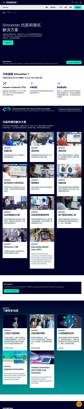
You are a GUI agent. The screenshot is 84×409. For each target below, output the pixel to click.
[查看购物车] (76, 2)
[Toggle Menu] (4, 2)
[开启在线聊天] (79, 404)
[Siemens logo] (11, 2)
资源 (70, 7)
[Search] (72, 2)
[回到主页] (4, 12)
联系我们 (77, 7)
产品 (61, 7)
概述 (47, 7)
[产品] (8, 12)
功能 (65, 7)
